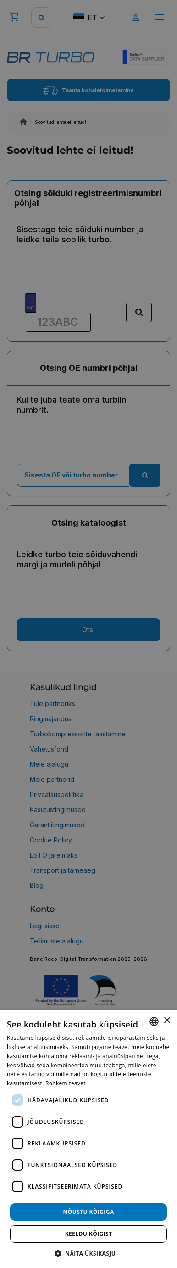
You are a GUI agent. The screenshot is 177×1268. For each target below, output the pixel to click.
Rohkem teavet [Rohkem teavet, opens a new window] (65, 1083)
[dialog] (88, 1139)
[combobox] (154, 1021)
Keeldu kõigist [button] (88, 1234)
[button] (88, 1253)
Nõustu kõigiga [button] (88, 1212)
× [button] (166, 1020)
